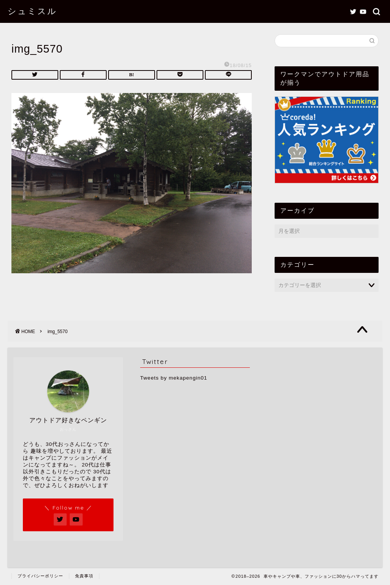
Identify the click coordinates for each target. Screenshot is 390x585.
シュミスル (32, 11)
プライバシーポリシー (40, 576)
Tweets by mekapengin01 (173, 378)
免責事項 (84, 576)
